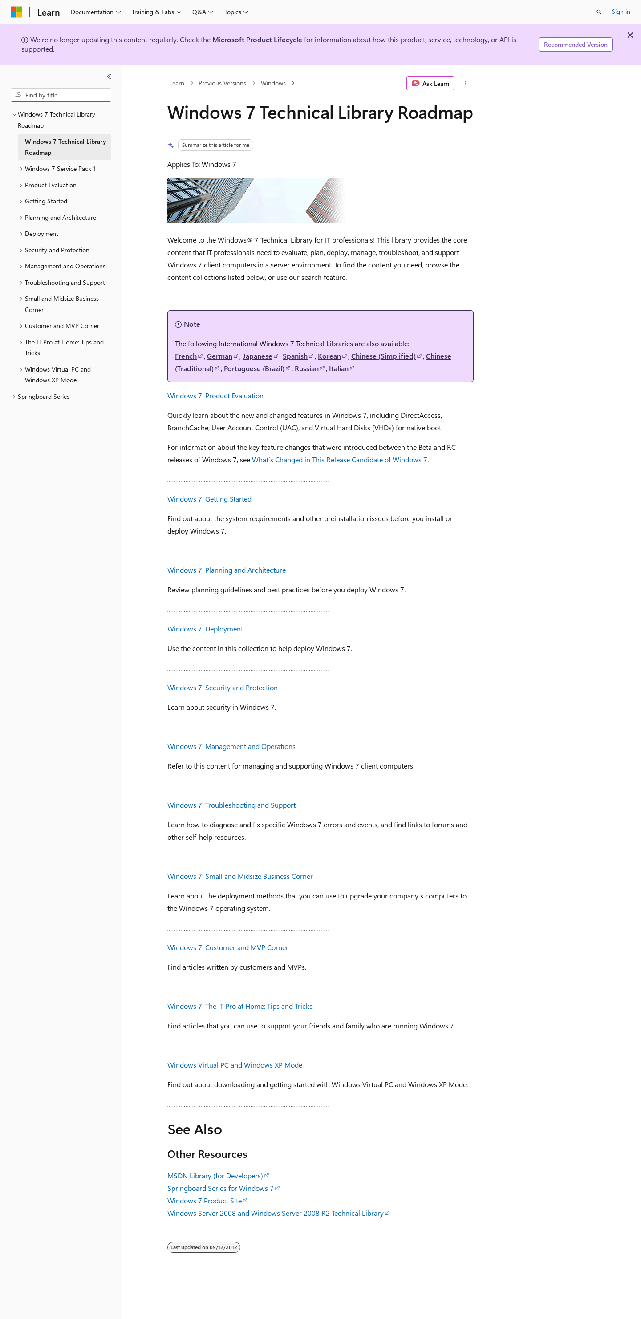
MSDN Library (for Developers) (215, 1175)
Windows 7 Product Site (204, 1200)
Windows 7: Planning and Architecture (226, 570)
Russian (307, 368)
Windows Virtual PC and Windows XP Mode (234, 1064)
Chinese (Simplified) (383, 355)
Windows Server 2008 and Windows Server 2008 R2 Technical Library (275, 1213)
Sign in (621, 11)
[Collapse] (109, 77)
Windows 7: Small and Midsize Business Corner (240, 876)
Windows (273, 83)
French (186, 355)
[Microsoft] (16, 12)
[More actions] (466, 83)
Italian (339, 368)
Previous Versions (222, 83)
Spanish (295, 355)
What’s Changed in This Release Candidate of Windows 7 (339, 459)
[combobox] (61, 95)
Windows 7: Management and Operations (231, 746)
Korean (329, 355)
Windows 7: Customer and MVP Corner (227, 947)
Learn (176, 83)
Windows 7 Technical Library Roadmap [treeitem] (65, 147)
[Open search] (599, 12)
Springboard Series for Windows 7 (220, 1188)
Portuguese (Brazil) (254, 368)
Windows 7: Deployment (205, 628)
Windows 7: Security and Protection (222, 687)
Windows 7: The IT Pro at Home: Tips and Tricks (239, 1006)
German (219, 355)
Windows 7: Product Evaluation (215, 395)
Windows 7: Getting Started (209, 498)
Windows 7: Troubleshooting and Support (231, 804)
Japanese (257, 355)
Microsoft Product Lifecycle (257, 39)
